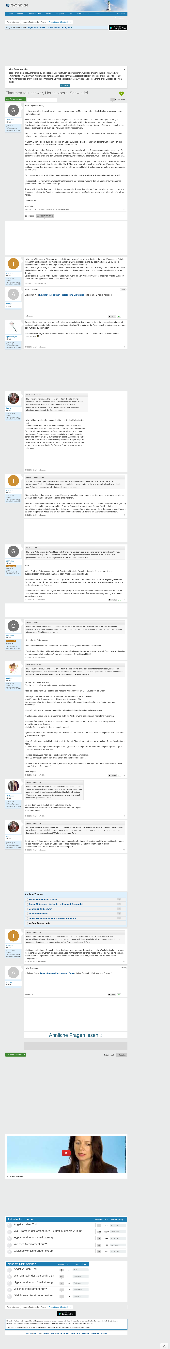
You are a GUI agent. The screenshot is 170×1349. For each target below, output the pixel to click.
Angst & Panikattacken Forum (34, 1307)
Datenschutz (55, 1333)
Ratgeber (60, 14)
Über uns (36, 1333)
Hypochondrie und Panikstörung (33, 1237)
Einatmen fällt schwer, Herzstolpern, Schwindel (46, 93)
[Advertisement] (75, 872)
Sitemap (104, 1333)
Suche (48, 14)
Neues (20, 14)
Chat (70, 14)
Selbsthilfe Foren (34, 14)
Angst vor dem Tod (25, 1224)
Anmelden (121, 14)
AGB (78, 1333)
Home (10, 14)
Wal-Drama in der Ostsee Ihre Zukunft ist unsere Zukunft (48, 1230)
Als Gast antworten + (15, 99)
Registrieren (120, 18)
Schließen (65, 85)
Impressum (45, 1333)
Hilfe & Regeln (83, 14)
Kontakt (29, 1333)
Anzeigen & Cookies (68, 1333)
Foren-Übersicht (13, 1307)
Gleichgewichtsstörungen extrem (33, 1250)
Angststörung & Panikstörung (60, 1307)
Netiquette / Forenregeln (90, 1333)
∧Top (164, 1346)
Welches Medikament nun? (30, 1244)
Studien (97, 14)
